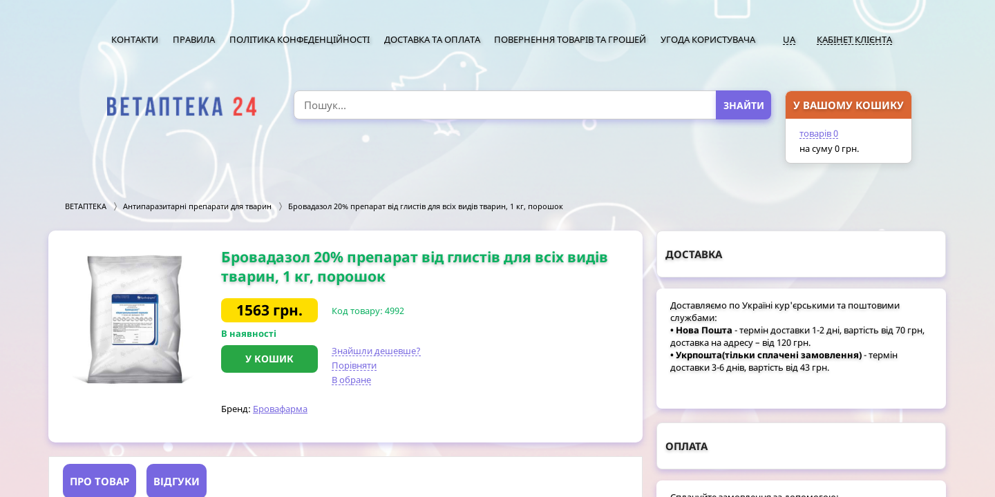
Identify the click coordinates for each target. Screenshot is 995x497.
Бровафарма (280, 408)
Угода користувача (708, 39)
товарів (818, 133)
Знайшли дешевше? (376, 350)
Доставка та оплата (432, 39)
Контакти (134, 39)
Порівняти (354, 365)
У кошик (269, 358)
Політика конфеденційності (299, 39)
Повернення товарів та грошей (570, 39)
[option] (134, 319)
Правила (194, 39)
